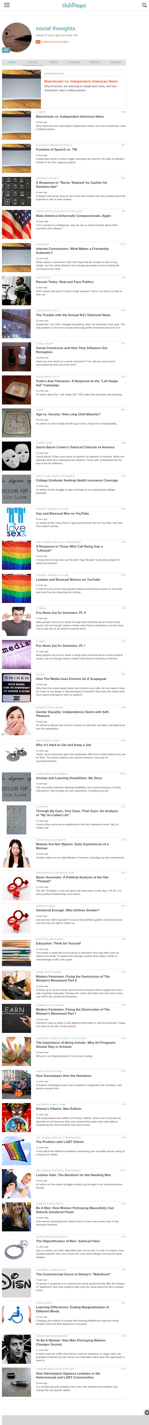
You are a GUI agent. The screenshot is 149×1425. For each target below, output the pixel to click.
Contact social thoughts (52, 42)
